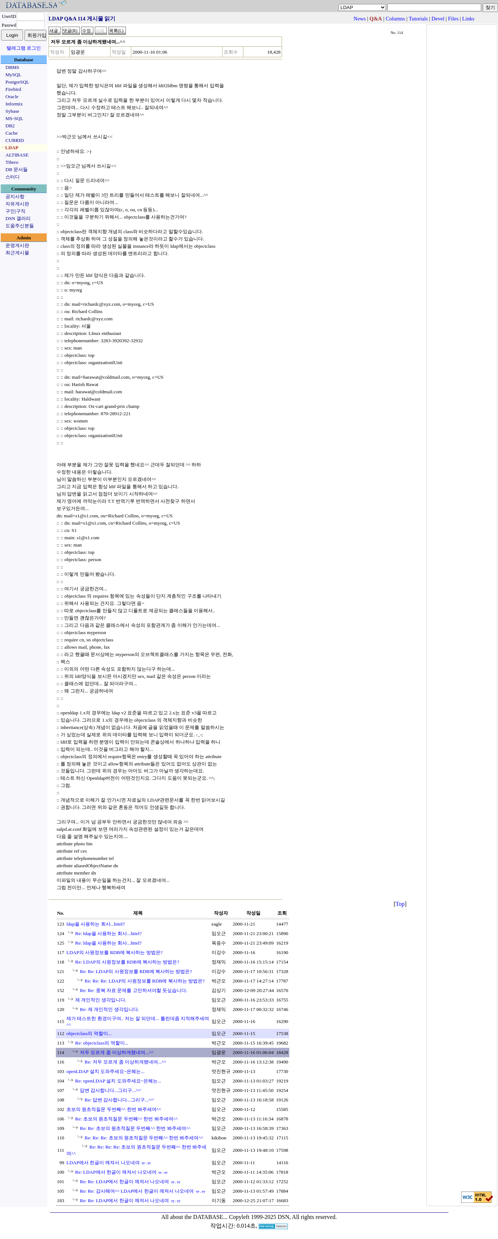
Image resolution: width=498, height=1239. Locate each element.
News (360, 19)
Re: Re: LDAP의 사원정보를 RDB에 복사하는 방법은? (136, 971)
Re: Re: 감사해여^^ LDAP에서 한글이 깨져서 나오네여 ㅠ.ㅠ (143, 1191)
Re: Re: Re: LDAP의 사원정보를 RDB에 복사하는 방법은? (145, 981)
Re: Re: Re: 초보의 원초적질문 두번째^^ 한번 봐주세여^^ (144, 1137)
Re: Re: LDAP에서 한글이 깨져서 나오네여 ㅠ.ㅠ (130, 1181)
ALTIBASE (16, 155)
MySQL (13, 74)
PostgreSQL (17, 82)
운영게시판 (17, 245)
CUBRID (14, 140)
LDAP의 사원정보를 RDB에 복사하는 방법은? (114, 952)
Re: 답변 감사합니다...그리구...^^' (119, 1100)
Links (468, 19)
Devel (438, 19)
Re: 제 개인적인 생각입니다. (109, 1009)
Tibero (11, 162)
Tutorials (418, 19)
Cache (11, 133)
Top (400, 904)
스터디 (12, 177)
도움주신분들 (19, 225)
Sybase (12, 111)
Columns (395, 19)
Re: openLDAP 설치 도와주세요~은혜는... (118, 1081)
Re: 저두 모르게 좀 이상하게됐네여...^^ (125, 1062)
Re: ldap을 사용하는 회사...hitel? (108, 933)
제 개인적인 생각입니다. (100, 1000)
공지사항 (14, 196)
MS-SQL (14, 118)
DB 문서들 (16, 169)
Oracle (12, 96)
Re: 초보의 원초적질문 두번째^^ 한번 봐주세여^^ (126, 1119)
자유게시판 (17, 203)
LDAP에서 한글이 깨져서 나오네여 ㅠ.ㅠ (108, 1162)
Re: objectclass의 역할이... (101, 1043)
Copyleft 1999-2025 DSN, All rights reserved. (283, 1217)
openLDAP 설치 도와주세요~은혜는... (105, 1071)
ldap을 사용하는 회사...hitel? (95, 924)
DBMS (12, 67)
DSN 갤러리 (18, 218)
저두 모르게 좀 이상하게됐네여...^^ (117, 1052)
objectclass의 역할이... (89, 1033)
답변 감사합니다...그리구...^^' (110, 1090)
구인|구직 (15, 211)
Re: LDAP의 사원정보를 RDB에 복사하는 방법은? (127, 962)
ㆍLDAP (9, 147)
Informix (14, 104)
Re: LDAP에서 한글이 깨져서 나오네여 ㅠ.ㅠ (121, 1172)
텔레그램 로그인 (24, 48)
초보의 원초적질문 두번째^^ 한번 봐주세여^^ (113, 1109)
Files (453, 19)
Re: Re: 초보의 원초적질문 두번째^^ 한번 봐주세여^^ (135, 1128)
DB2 (10, 125)
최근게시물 (17, 252)
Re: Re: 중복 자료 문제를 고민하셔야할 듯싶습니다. (133, 990)
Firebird (13, 89)
